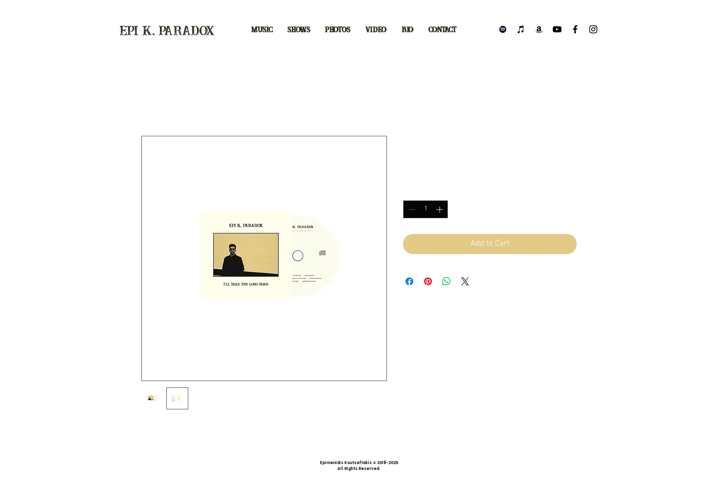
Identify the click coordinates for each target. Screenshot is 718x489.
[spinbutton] (425, 209)
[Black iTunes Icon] (521, 29)
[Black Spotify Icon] (502, 29)
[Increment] (440, 209)
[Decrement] (410, 209)
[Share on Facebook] (409, 281)
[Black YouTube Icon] (557, 29)
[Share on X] (465, 281)
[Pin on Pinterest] (428, 281)
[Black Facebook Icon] (575, 29)
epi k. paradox (167, 31)
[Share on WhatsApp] (446, 281)
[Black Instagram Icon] (593, 29)
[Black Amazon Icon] (539, 29)
